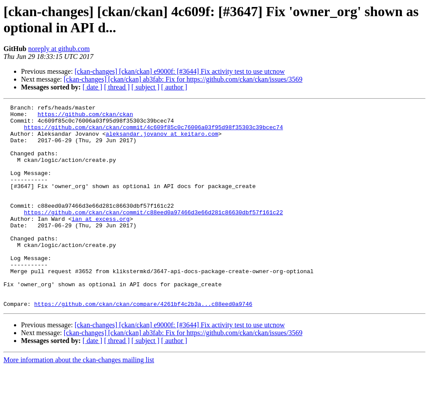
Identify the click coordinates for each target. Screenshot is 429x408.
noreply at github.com (59, 48)
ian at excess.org (101, 242)
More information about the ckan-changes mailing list (78, 400)
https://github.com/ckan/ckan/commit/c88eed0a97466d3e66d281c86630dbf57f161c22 (153, 234)
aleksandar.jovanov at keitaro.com (162, 140)
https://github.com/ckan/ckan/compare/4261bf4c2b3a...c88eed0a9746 (143, 344)
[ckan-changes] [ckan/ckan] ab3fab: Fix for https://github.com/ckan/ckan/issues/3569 (183, 79)
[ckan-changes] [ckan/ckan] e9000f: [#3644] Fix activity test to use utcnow (180, 71)
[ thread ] (117, 87)
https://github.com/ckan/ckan (85, 116)
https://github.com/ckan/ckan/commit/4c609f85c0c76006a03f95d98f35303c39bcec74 (153, 132)
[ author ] (174, 87)
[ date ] (92, 87)
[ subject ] (145, 87)
